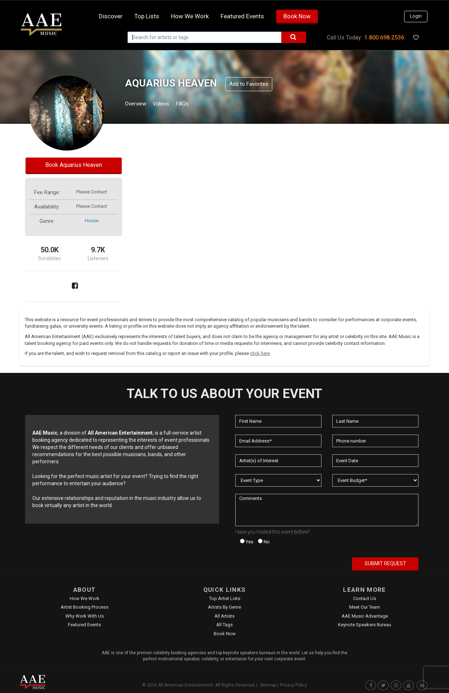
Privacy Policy (293, 685)
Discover (110, 16)
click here (260, 353)
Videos (170, 104)
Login (416, 16)
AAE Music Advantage (365, 616)
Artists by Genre (224, 607)
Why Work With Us (84, 616)
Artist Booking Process (84, 607)
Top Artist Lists (224, 598)
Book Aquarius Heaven (73, 164)
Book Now (297, 16)
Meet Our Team (364, 607)
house (91, 220)
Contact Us (364, 598)
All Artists (224, 616)
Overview (138, 104)
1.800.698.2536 (384, 37)
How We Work (84, 598)
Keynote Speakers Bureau (364, 624)
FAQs (195, 104)
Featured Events (242, 16)
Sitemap (268, 685)
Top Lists (146, 16)
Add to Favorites (248, 84)
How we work (190, 16)
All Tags (224, 624)
